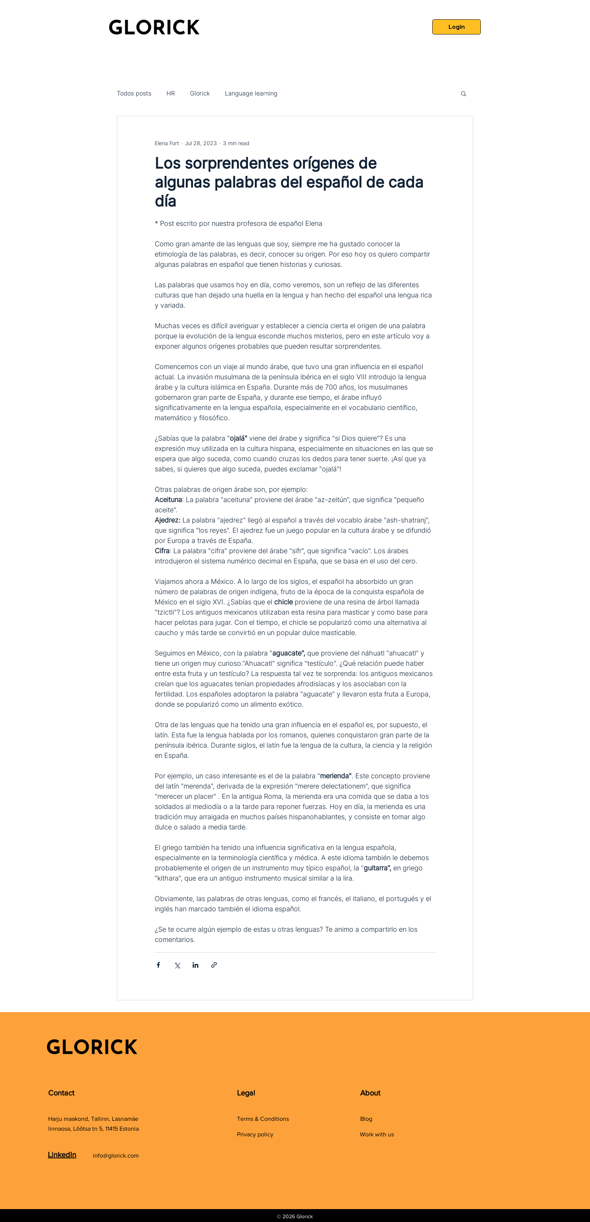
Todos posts (134, 93)
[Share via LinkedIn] (195, 965)
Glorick (200, 93)
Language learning (251, 93)
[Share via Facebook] (158, 965)
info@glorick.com (116, 1155)
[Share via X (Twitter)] (176, 965)
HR (170, 93)
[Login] (456, 26)
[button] (463, 93)
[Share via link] (214, 965)
